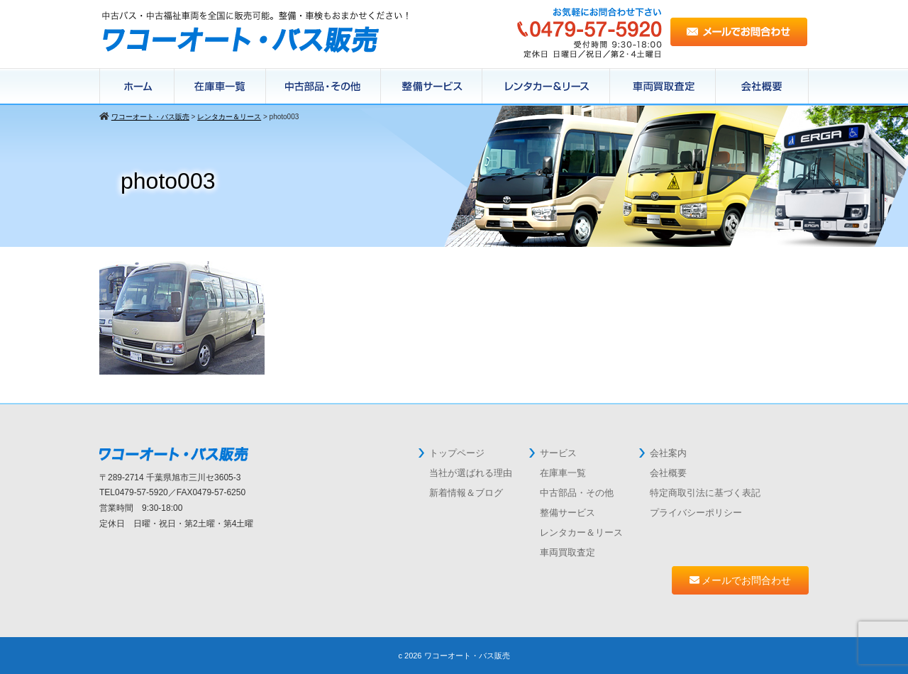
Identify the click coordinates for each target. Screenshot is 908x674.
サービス (558, 453)
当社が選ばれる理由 (470, 473)
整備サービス (431, 86)
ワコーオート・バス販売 (467, 655)
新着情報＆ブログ (466, 492)
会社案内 (668, 453)
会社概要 (762, 86)
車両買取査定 (567, 552)
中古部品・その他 (577, 492)
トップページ (457, 453)
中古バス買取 (663, 86)
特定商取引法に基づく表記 (705, 492)
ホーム (137, 86)
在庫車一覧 (220, 86)
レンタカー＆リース (546, 86)
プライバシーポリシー (696, 512)
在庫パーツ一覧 (323, 86)
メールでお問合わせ (741, 580)
